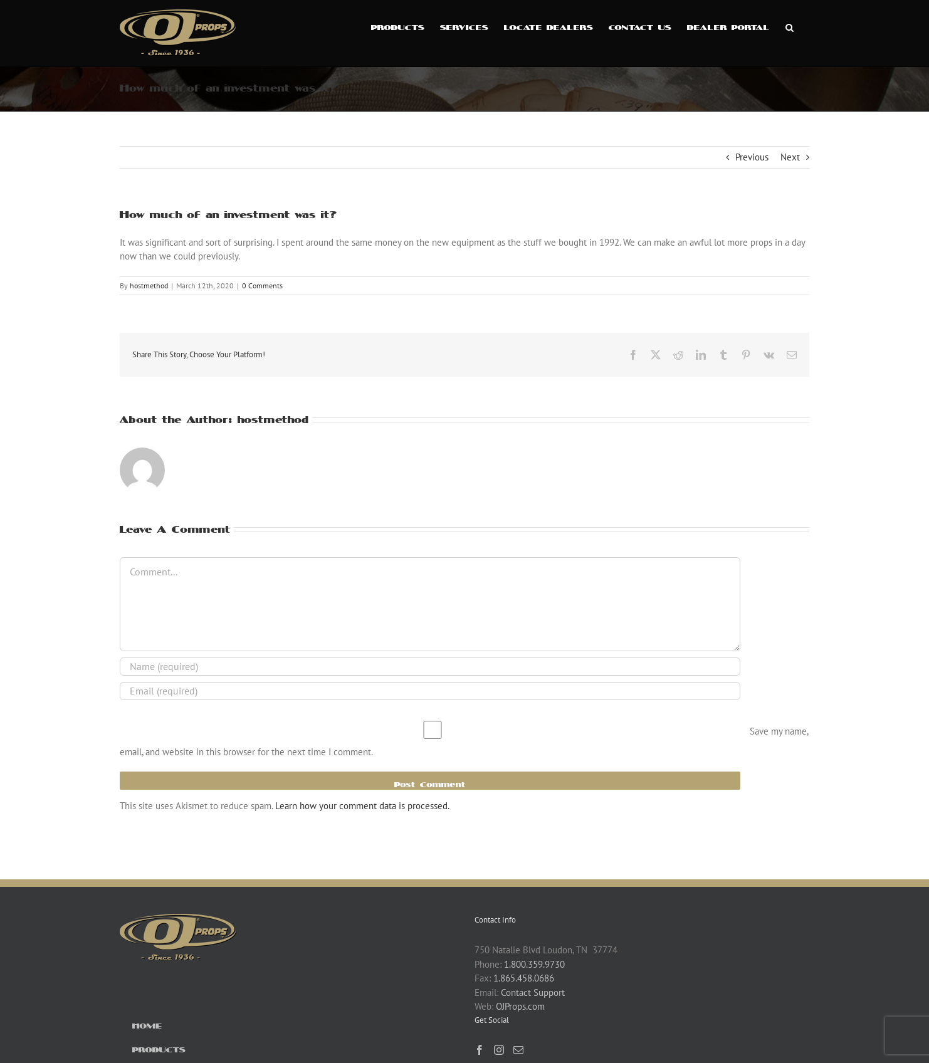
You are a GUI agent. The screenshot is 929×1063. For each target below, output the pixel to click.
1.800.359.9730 (534, 964)
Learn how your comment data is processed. (362, 806)
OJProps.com (520, 1006)
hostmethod (149, 285)
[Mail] (518, 1050)
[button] (789, 26)
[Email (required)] (430, 691)
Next (790, 157)
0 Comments (262, 285)
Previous (752, 157)
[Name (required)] (430, 666)
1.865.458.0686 (523, 978)
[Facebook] (480, 1050)
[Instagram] (499, 1050)
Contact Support (533, 992)
